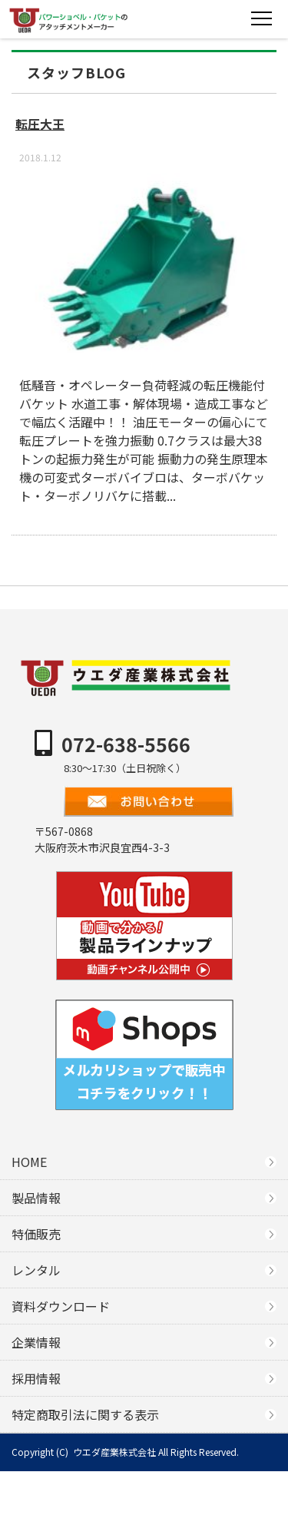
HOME (29, 1161)
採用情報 (36, 1378)
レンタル (36, 1270)
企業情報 (36, 1342)
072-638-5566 (125, 744)
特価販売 (36, 1234)
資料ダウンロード (61, 1306)
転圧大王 (40, 123)
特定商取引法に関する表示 (85, 1414)
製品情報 (36, 1198)
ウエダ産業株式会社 (114, 1451)
